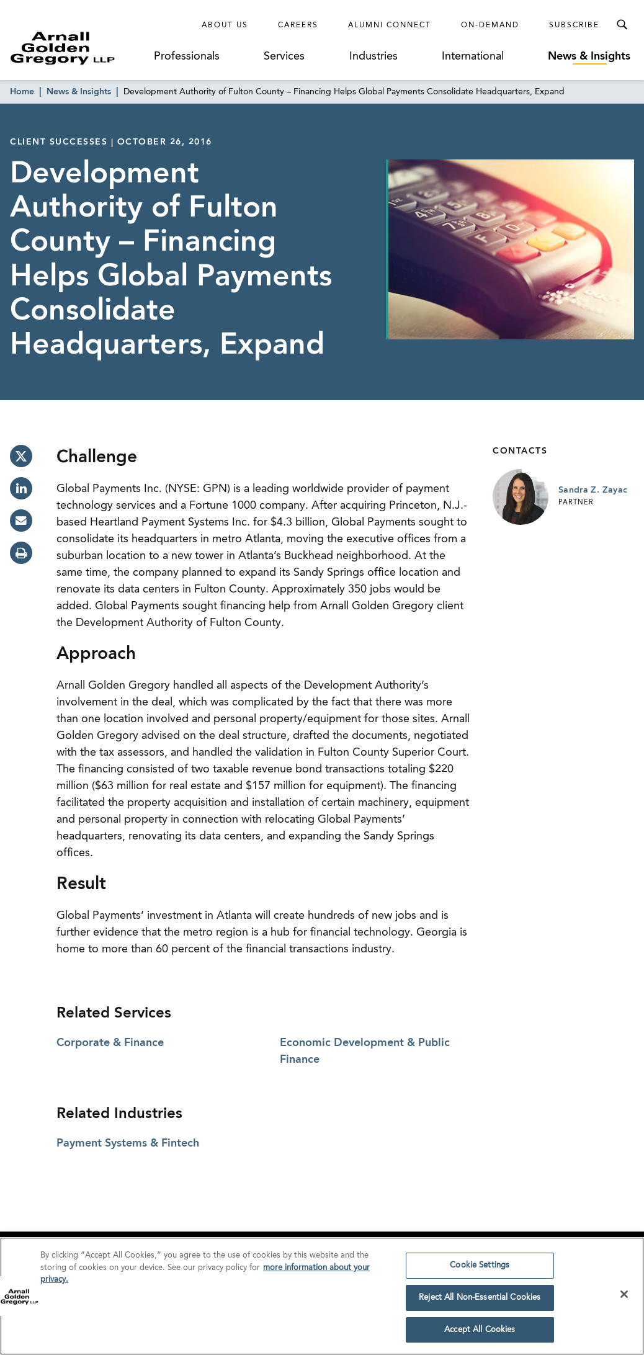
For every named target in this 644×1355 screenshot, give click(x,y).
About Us (225, 25)
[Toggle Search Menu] (621, 24)
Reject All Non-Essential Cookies (479, 1302)
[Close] (624, 1298)
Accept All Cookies (479, 1334)
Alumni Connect (389, 25)
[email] (21, 520)
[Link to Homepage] (80, 48)
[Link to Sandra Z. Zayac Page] (520, 497)
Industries (373, 56)
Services (284, 56)
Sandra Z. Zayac (592, 490)
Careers (298, 25)
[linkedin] (21, 488)
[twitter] (21, 456)
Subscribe (574, 25)
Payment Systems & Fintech (127, 1143)
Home (22, 91)
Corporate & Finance (110, 1043)
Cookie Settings (479, 1270)
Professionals (187, 56)
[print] (21, 553)
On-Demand (490, 25)
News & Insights (589, 56)
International (473, 56)
